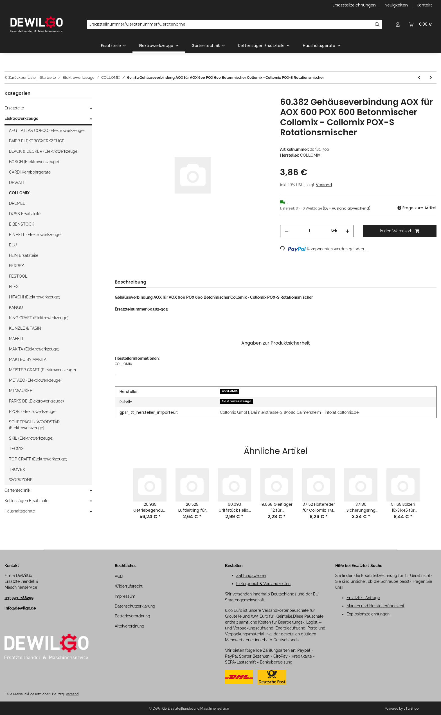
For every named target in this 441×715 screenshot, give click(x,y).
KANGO (16, 307)
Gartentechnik (17, 490)
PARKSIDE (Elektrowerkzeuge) (36, 401)
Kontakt (424, 5)
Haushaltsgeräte (19, 511)
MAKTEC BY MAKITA (27, 359)
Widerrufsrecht (129, 586)
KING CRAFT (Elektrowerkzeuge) (38, 318)
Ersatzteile (14, 108)
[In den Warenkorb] (119, 94)
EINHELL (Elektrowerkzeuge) (35, 234)
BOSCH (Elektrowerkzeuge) (34, 161)
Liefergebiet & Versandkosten (263, 583)
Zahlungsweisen (251, 575)
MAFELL (16, 338)
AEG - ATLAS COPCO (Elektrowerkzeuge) (47, 130)
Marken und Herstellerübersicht (375, 606)
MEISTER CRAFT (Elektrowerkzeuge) (42, 370)
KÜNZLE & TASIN (25, 328)
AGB (119, 576)
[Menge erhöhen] (347, 231)
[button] (397, 24)
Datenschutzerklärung (135, 606)
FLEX (14, 286)
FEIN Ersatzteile (23, 255)
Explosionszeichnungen (368, 614)
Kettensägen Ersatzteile (26, 500)
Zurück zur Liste (22, 77)
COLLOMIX (230, 391)
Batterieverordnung (132, 616)
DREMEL (17, 203)
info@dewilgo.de (20, 608)
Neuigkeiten (396, 5)
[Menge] (309, 231)
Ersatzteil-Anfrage (363, 597)
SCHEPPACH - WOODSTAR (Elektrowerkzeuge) (34, 425)
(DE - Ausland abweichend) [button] (346, 208)
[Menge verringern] (286, 231)
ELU (13, 245)
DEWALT (17, 182)
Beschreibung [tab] (130, 282)
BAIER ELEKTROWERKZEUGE (36, 141)
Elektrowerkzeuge (236, 401)
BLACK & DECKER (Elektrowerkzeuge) (43, 151)
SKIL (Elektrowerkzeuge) (31, 438)
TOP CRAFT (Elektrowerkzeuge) (38, 459)
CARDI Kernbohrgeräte (30, 172)
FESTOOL (18, 276)
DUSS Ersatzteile (24, 214)
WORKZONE (21, 480)
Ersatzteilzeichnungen (354, 5)
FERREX (16, 266)
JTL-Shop (411, 708)
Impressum (125, 596)
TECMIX (16, 448)
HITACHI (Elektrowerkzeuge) (34, 297)
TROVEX (17, 469)
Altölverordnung (129, 626)
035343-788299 (18, 597)
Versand (324, 185)
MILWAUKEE (20, 390)
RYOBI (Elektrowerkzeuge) (33, 411)
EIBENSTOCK (21, 224)
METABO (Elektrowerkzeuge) (35, 380)
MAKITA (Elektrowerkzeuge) (34, 349)
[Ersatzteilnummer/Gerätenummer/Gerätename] (230, 24)
